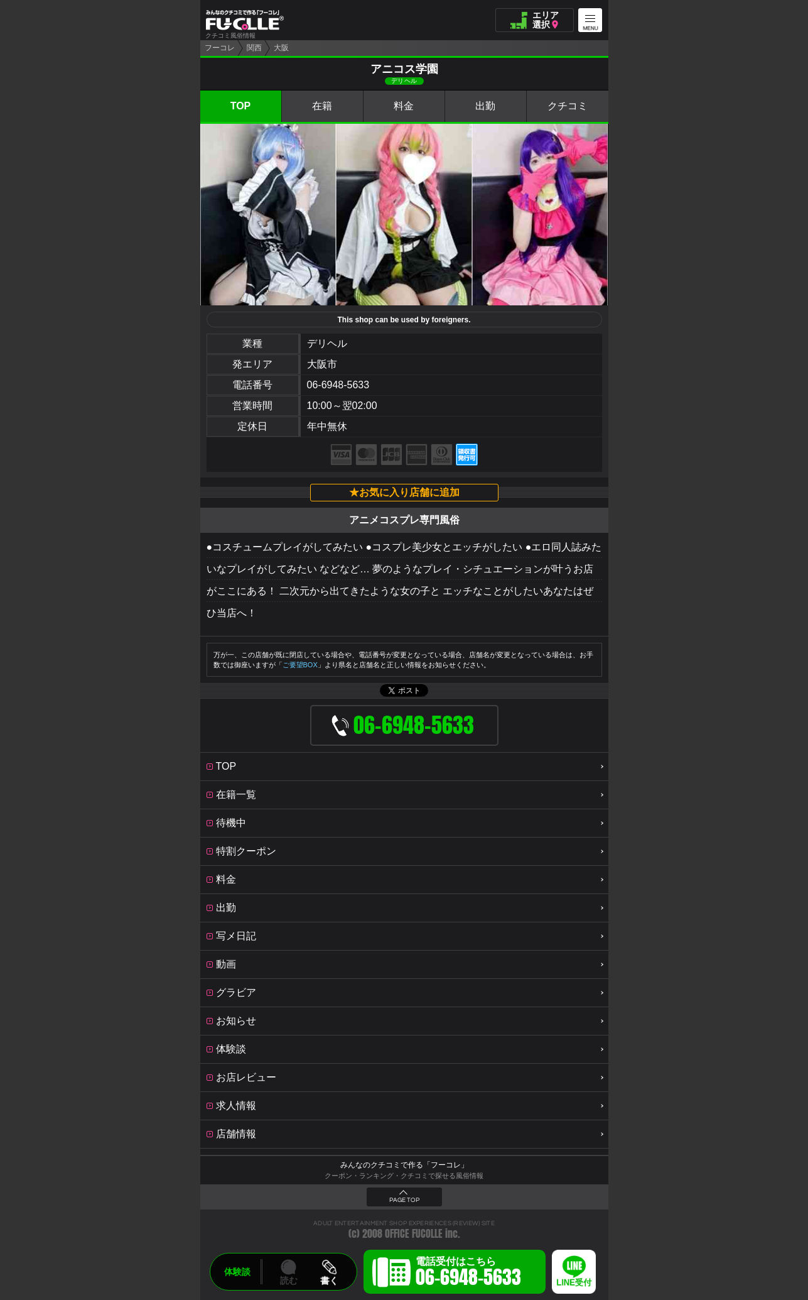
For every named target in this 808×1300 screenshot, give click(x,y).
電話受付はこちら (468, 1273)
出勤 (485, 106)
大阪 (281, 47)
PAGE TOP (404, 1200)
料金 (404, 106)
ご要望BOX (300, 665)
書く (329, 1280)
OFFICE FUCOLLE (414, 1233)
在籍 (322, 106)
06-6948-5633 (338, 385)
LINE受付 (573, 1282)
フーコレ (220, 47)
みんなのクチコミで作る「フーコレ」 (404, 1165)
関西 (254, 47)
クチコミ (567, 106)
